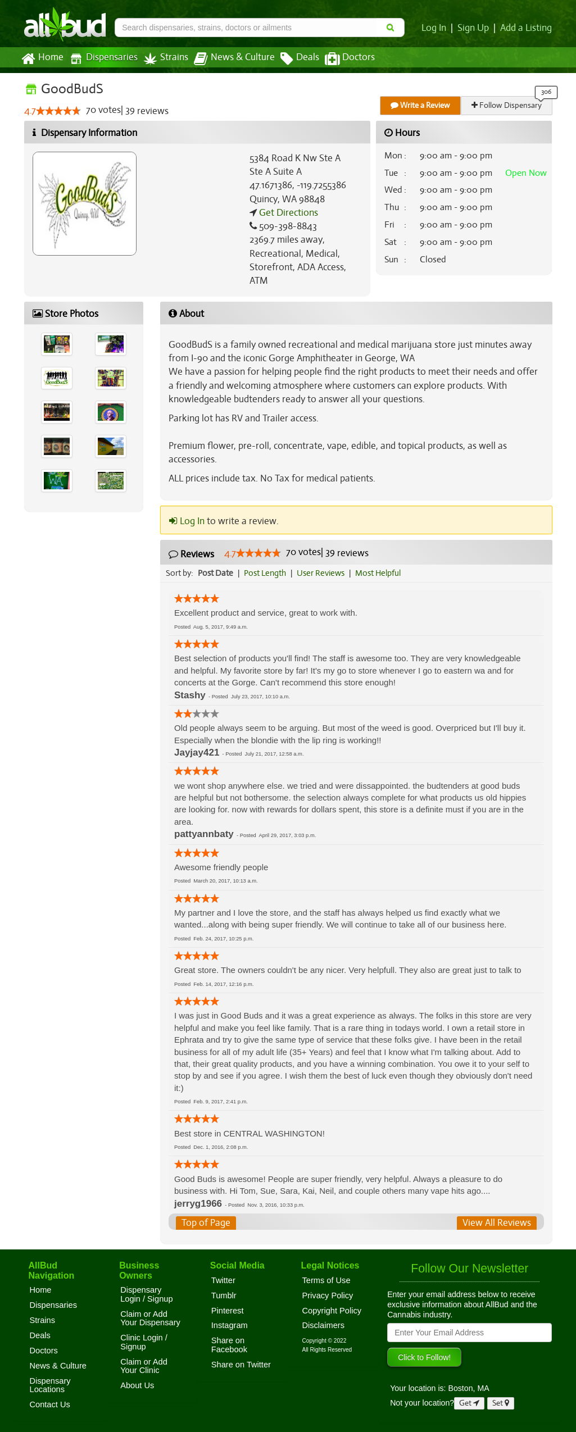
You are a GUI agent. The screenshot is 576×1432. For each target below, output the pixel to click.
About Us (137, 1385)
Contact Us (50, 1404)
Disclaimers (323, 1325)
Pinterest (227, 1310)
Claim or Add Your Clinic (143, 1366)
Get (469, 1403)
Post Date (216, 573)
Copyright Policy (331, 1310)
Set (501, 1403)
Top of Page (205, 1223)
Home (41, 59)
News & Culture (227, 59)
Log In (436, 28)
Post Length (266, 573)
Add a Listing (526, 28)
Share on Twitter (241, 1364)
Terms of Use (326, 1280)
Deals (291, 59)
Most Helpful (382, 573)
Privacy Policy (327, 1295)
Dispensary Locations (50, 1385)
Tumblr (224, 1295)
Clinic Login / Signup (143, 1342)
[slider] (57, 111)
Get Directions (287, 213)
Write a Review (421, 105)
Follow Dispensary (507, 105)
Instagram (229, 1325)
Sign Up (475, 28)
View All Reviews (497, 1223)
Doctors (340, 59)
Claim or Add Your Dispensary (150, 1319)
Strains (162, 59)
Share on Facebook (229, 1345)
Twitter (223, 1280)
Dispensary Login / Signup (146, 1294)
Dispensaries (100, 59)
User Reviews (323, 573)
